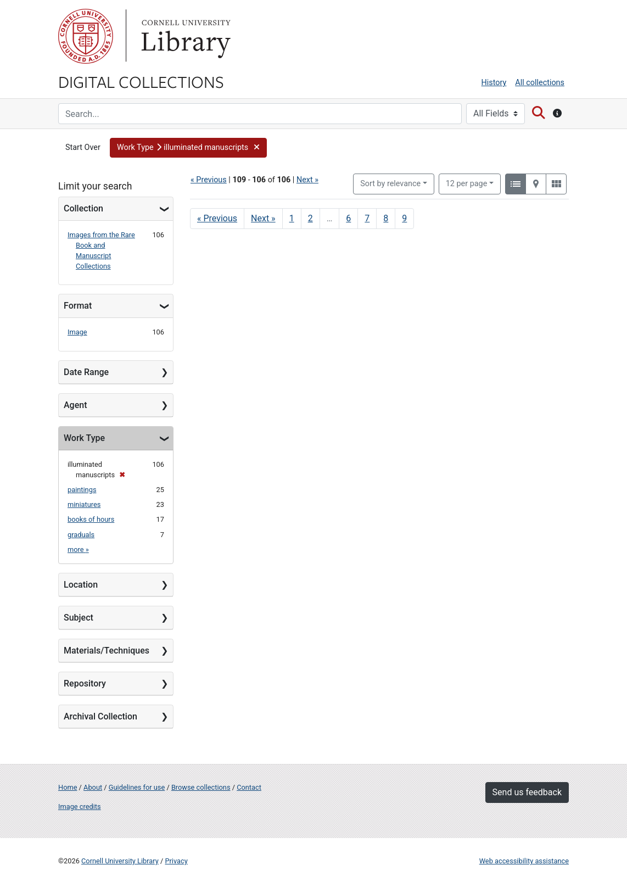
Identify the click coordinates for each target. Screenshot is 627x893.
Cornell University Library (120, 861)
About (92, 787)
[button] (188, 148)
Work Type (84, 438)
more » (78, 549)
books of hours (91, 519)
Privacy (176, 861)
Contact (249, 787)
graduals (81, 535)
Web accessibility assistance (524, 861)
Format (78, 305)
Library (184, 36)
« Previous (209, 180)
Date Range (86, 372)
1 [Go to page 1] (291, 218)
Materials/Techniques (106, 650)
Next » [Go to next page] (263, 218)
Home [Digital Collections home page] (67, 787)
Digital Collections (141, 81)
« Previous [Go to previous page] (217, 218)
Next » (307, 180)
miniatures (84, 504)
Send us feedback (527, 792)
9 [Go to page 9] (404, 218)
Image (77, 332)
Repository (85, 683)
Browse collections (201, 787)
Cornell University (85, 36)
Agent (75, 405)
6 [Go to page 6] (348, 218)
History (494, 82)
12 (467, 182)
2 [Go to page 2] (310, 218)
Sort (390, 183)
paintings (82, 489)
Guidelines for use (137, 787)
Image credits (79, 806)
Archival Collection (100, 716)
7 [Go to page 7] (367, 218)
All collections (539, 82)
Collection (83, 208)
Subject (78, 617)
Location (81, 584)
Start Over (82, 147)
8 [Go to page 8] (385, 218)
